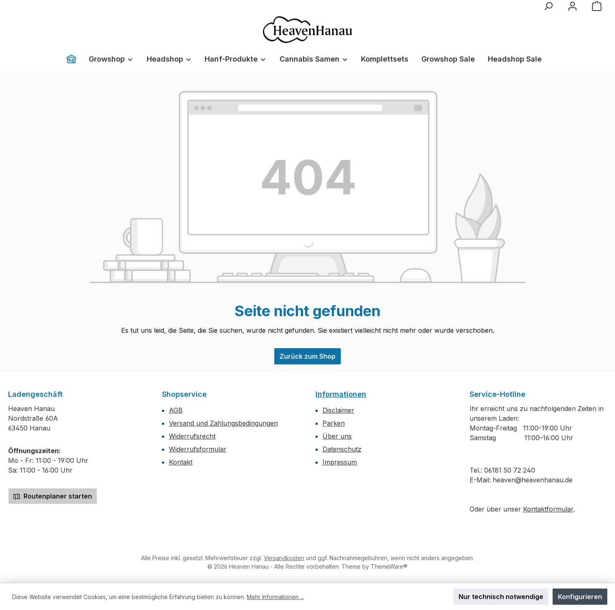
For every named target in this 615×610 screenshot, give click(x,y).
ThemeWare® (389, 566)
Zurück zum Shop (307, 356)
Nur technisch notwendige (501, 597)
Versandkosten (284, 557)
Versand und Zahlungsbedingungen (223, 423)
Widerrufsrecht (192, 436)
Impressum (339, 462)
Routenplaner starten (52, 496)
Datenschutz (341, 449)
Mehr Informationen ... (275, 596)
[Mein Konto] (572, 6)
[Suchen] (548, 6)
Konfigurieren (580, 597)
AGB (176, 410)
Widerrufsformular (197, 449)
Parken (333, 423)
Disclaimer (338, 410)
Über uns (337, 436)
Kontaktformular (548, 509)
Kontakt (180, 462)
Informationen (341, 394)
